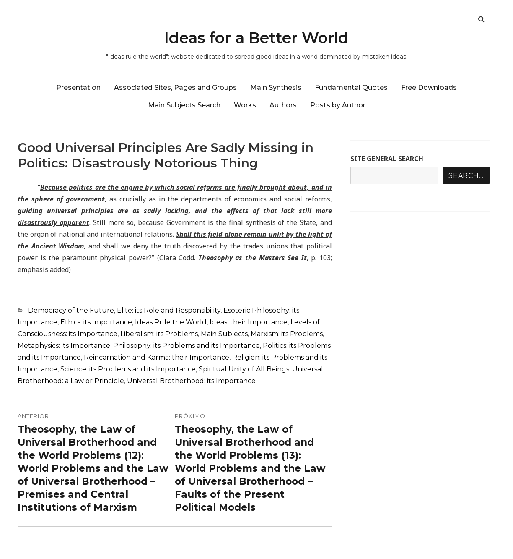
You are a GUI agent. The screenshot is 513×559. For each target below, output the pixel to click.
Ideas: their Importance (249, 322)
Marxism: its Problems (287, 334)
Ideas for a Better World (256, 38)
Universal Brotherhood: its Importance (191, 381)
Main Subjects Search (184, 105)
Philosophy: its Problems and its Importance (186, 346)
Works (245, 105)
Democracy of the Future (71, 310)
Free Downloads (429, 87)
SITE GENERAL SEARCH (386, 158)
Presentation (78, 87)
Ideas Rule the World (171, 322)
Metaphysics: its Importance (64, 346)
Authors (283, 105)
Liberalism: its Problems (159, 334)
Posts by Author (337, 105)
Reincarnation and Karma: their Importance (156, 357)
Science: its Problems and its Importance (128, 369)
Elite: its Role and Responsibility (168, 310)
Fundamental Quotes (351, 87)
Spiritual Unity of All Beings (244, 369)
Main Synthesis (275, 87)
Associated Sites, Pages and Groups (175, 87)
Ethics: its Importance (96, 322)
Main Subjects (224, 334)
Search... (466, 176)
